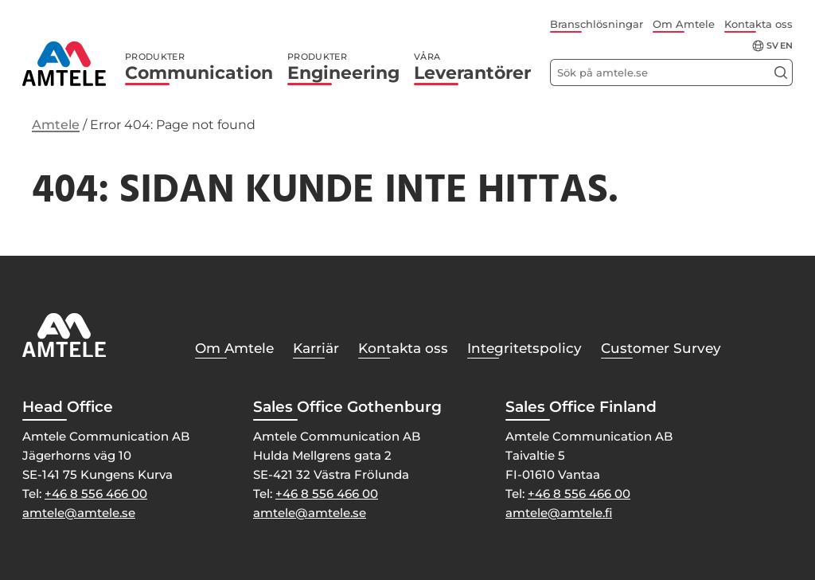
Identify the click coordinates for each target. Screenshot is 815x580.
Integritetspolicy (524, 348)
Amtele (56, 124)
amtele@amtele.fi (558, 512)
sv (772, 45)
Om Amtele (684, 24)
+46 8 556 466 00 (96, 493)
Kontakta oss (758, 24)
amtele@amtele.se (78, 512)
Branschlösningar (596, 24)
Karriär (316, 348)
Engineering (343, 67)
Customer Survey (661, 348)
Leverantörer (472, 67)
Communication (199, 67)
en (786, 45)
